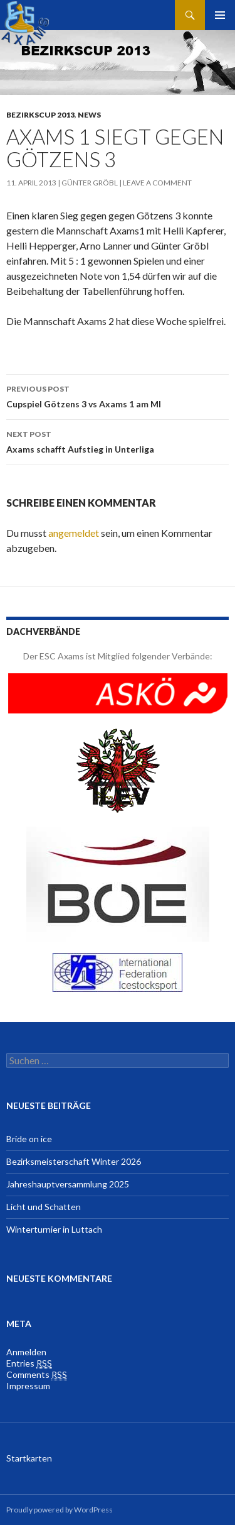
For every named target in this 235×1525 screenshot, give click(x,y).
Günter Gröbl (89, 182)
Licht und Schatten (43, 1206)
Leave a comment (157, 182)
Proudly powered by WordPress (59, 1509)
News (89, 114)
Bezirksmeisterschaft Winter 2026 (73, 1161)
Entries (29, 1363)
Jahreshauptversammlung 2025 (67, 1184)
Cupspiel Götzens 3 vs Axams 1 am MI (117, 395)
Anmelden (26, 1351)
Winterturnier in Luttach (54, 1229)
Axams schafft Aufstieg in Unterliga (117, 440)
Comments (36, 1374)
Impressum (28, 1385)
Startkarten (29, 1458)
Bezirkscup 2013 (40, 114)
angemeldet (73, 533)
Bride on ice (29, 1138)
